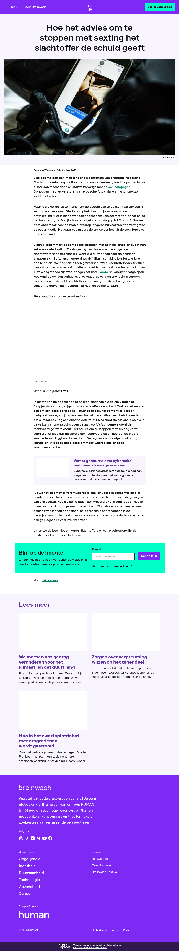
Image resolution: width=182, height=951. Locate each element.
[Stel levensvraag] (160, 7)
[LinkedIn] (33, 838)
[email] (113, 556)
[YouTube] (44, 838)
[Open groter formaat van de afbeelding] (90, 342)
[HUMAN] (34, 914)
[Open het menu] (10, 7)
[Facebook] (50, 838)
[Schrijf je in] (149, 556)
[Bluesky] (38, 838)
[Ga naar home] (89, 7)
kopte (103, 272)
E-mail (96, 549)
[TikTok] (27, 838)
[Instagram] (21, 838)
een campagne (119, 187)
